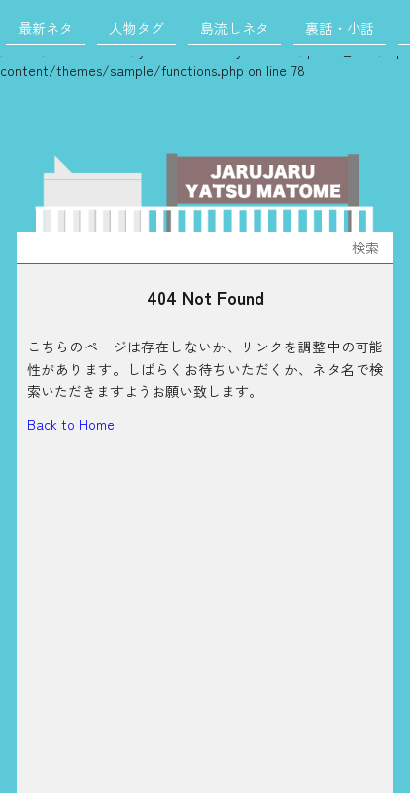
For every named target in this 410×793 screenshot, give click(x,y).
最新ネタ (45, 28)
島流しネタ (234, 28)
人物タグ (136, 28)
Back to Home (71, 424)
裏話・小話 (339, 28)
